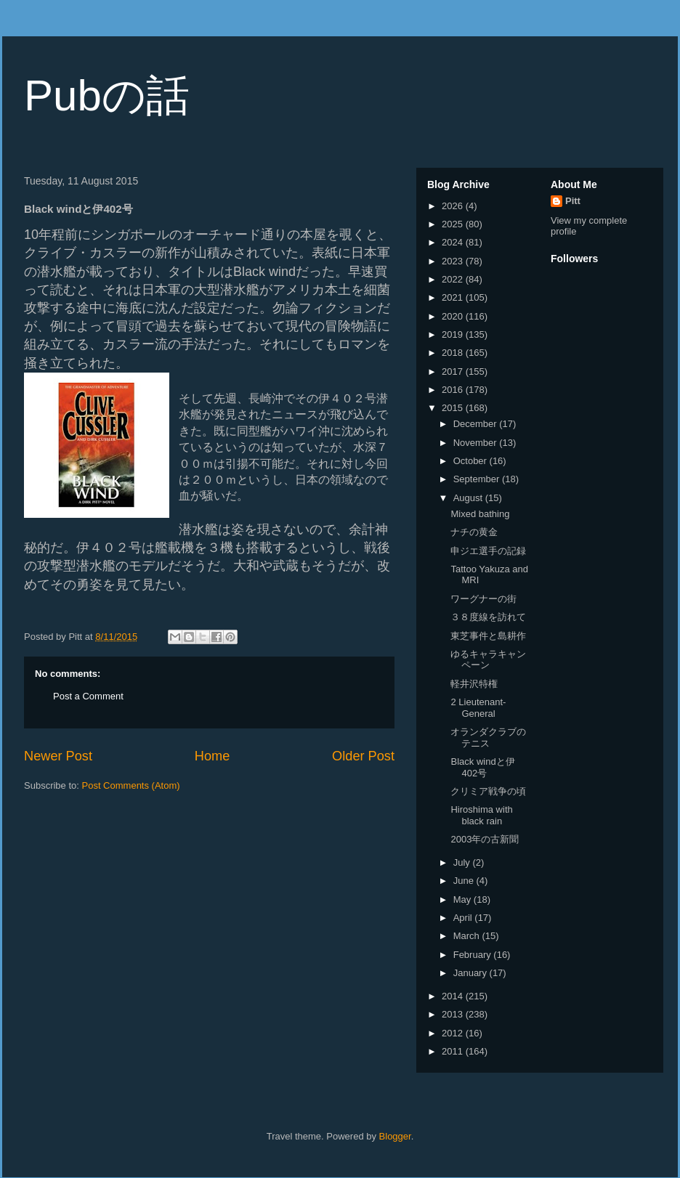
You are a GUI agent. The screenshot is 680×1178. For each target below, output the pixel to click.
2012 (454, 1033)
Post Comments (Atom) (131, 785)
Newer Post (58, 756)
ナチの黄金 (474, 532)
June (465, 880)
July (463, 862)
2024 (454, 242)
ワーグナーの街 (483, 598)
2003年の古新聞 (484, 839)
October (471, 460)
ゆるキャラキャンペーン (488, 660)
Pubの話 (107, 95)
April (464, 917)
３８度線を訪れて (488, 617)
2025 (454, 224)
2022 (454, 279)
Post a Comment (88, 696)
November (476, 442)
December (476, 423)
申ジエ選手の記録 (488, 550)
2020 (454, 316)
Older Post (363, 756)
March (467, 935)
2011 (454, 1051)
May (463, 899)
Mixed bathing (479, 513)
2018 (454, 352)
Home (212, 756)
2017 (454, 371)
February (473, 954)
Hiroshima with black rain (481, 815)
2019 (454, 334)
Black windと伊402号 (482, 767)
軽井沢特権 (474, 683)
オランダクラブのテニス (488, 737)
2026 (454, 205)
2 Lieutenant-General (478, 707)
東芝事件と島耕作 (488, 635)
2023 (454, 261)
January (471, 972)
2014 (454, 996)
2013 (454, 1014)
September (477, 479)
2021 (454, 297)
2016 (454, 389)
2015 (454, 407)
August (469, 497)
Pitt (572, 200)
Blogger (395, 1136)
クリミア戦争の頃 (488, 791)
